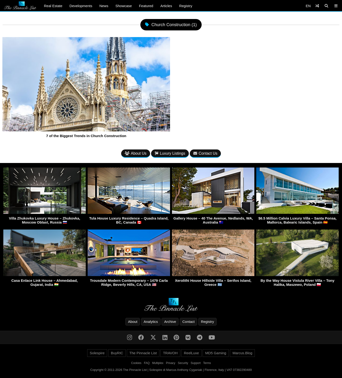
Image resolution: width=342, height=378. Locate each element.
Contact (188, 322)
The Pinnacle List (143, 353)
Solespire (97, 353)
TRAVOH (170, 353)
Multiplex (157, 363)
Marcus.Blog (242, 353)
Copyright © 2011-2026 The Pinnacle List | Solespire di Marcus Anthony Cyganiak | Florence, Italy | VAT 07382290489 (171, 370)
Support (196, 363)
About (132, 322)
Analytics (151, 322)
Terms (207, 363)
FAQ (147, 363)
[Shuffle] (317, 6)
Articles (166, 6)
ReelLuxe (191, 353)
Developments (81, 6)
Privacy (170, 363)
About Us (136, 153)
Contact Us (205, 153)
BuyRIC (117, 353)
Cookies (136, 363)
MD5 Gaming (215, 353)
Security (183, 363)
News (103, 6)
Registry (185, 6)
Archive (170, 322)
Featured (146, 6)
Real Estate (53, 6)
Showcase (123, 6)
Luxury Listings (170, 153)
